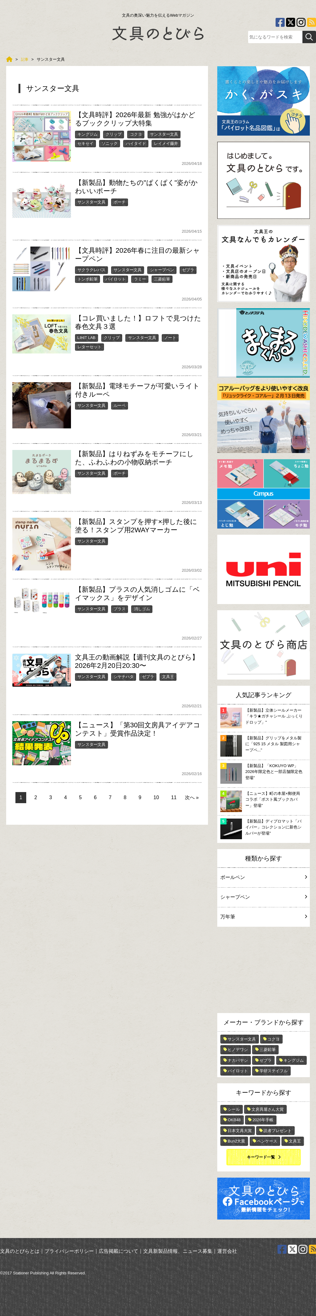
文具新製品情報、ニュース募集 (177, 1251)
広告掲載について (118, 1251)
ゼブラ (188, 270)
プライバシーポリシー (69, 1251)
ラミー (140, 279)
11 (174, 797)
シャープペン (162, 270)
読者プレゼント (278, 1130)
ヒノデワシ (238, 1049)
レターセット (89, 347)
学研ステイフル (274, 1071)
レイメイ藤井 (166, 143)
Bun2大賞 (236, 1141)
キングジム (87, 134)
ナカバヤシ (238, 1060)
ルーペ (120, 405)
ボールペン (263, 877)
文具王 (168, 676)
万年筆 (263, 916)
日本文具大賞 (240, 1130)
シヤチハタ (124, 676)
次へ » (192, 797)
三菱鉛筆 (162, 279)
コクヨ (136, 134)
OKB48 (234, 1120)
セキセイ (85, 143)
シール (234, 1109)
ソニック (110, 143)
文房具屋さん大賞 (268, 1109)
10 (156, 797)
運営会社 (227, 1251)
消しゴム (142, 609)
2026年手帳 (262, 1120)
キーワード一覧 (261, 1157)
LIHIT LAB (86, 337)
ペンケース (267, 1141)
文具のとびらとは (20, 1251)
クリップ (114, 134)
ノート (170, 337)
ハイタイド (136, 143)
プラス (120, 609)
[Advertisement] (263, 971)
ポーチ (120, 202)
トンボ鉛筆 (87, 279)
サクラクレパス (91, 270)
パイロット (116, 279)
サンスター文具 (164, 134)
